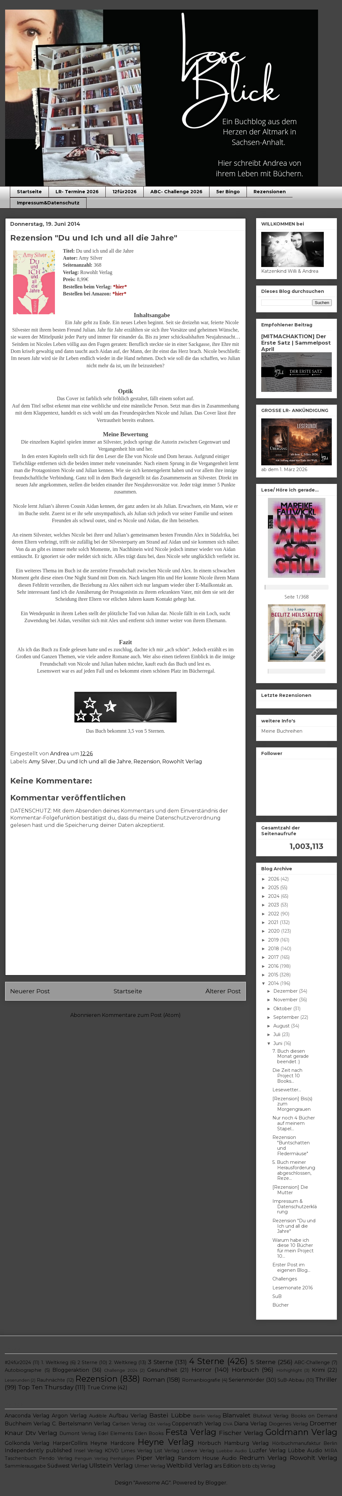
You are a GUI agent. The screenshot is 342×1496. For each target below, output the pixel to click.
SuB (277, 1296)
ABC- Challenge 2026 (176, 192)
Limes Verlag (136, 1451)
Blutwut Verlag (270, 1416)
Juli (277, 1034)
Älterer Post (223, 991)
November (286, 1000)
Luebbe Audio (232, 1450)
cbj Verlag (263, 1466)
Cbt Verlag (159, 1424)
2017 (274, 957)
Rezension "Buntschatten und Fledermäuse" (291, 1145)
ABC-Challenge (312, 1362)
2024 (274, 896)
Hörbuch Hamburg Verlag (233, 1443)
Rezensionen (270, 192)
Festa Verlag (190, 1432)
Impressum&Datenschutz (48, 203)
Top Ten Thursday (45, 1387)
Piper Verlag (155, 1458)
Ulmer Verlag (149, 1466)
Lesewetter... (286, 1090)
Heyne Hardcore (112, 1443)
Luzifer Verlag (267, 1450)
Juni (278, 1043)
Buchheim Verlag (27, 1424)
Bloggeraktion (70, 1370)
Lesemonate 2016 (292, 1288)
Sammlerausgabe (25, 1466)
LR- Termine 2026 (77, 192)
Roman (154, 1379)
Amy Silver (42, 762)
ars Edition (227, 1466)
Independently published (38, 1450)
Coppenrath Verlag (196, 1424)
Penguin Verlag (91, 1458)
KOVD (112, 1451)
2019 (274, 940)
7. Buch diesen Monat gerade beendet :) (290, 1056)
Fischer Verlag (241, 1433)
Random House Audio (207, 1458)
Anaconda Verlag (27, 1416)
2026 (274, 879)
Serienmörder (246, 1380)
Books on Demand (314, 1416)
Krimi (318, 1370)
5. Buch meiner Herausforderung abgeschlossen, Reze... (293, 1170)
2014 (274, 983)
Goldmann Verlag (301, 1432)
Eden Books (149, 1433)
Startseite (29, 192)
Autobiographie (23, 1370)
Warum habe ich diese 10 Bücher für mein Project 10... (293, 1248)
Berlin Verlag (207, 1416)
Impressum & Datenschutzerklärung (294, 1206)
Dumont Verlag (77, 1433)
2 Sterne (87, 1362)
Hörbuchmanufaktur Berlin (304, 1443)
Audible (98, 1416)
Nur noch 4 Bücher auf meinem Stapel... (293, 1123)
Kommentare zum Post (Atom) (141, 1015)
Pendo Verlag (55, 1458)
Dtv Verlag (41, 1433)
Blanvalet (236, 1415)
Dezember (286, 991)
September (286, 1017)
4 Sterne (206, 1361)
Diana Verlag (250, 1424)
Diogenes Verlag (288, 1424)
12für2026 (124, 192)
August (282, 1026)
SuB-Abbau (290, 1380)
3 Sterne (160, 1362)
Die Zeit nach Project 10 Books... (287, 1075)
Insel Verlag (88, 1451)
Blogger (215, 1483)
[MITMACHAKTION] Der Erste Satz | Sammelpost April (296, 342)
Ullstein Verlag (111, 1465)
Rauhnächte (51, 1380)
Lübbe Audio (305, 1450)
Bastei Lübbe (169, 1415)
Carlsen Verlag (129, 1424)
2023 (274, 905)
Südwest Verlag (67, 1466)
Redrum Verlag (263, 1458)
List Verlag (166, 1451)
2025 (274, 887)
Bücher (280, 1305)
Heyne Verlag (166, 1442)
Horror (202, 1369)
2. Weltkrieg (123, 1362)
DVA (227, 1424)
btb (246, 1466)
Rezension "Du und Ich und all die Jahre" (293, 1226)
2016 (274, 966)
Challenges (284, 1279)
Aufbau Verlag (128, 1416)
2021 (274, 922)
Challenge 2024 (121, 1370)
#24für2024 (18, 1362)
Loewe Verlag (197, 1451)
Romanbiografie (201, 1380)
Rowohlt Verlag (182, 762)
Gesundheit (162, 1370)
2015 (273, 975)
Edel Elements (115, 1433)
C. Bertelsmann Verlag (81, 1424)
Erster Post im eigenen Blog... (291, 1267)
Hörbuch (245, 1369)
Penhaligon (122, 1458)
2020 (274, 931)
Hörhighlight (289, 1370)
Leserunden (17, 1380)
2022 (274, 914)
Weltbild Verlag (189, 1465)
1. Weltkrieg (54, 1362)
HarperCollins (70, 1443)
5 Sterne (263, 1362)
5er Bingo (228, 192)
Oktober (283, 1008)
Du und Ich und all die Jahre (94, 762)
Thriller (326, 1379)
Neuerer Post (30, 991)
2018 (274, 948)
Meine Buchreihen (281, 731)
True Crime (101, 1388)
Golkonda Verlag (27, 1443)
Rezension (146, 762)
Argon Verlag (69, 1416)
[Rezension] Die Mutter (290, 1189)
